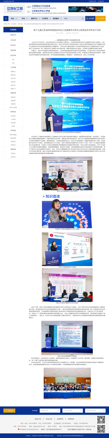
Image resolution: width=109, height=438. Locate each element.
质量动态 (13, 97)
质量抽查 (13, 100)
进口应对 (13, 78)
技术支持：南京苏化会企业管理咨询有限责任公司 (70, 435)
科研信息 (13, 111)
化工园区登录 (101, 1)
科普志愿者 (13, 138)
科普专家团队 (13, 134)
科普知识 (13, 145)
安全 (13, 59)
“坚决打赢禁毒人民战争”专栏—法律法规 (79, 429)
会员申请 (101, 18)
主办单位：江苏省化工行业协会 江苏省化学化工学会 (40, 435)
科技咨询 (13, 116)
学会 (25, 18)
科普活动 (13, 141)
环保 (13, 63)
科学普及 (13, 130)
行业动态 (13, 40)
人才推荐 (13, 119)
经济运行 (13, 45)
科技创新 (13, 50)
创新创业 (13, 149)
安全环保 (13, 55)
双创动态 (13, 157)
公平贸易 (13, 67)
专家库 (13, 126)
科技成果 (13, 122)
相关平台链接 (13, 107)
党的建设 (57, 18)
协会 (14, 18)
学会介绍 (49, 419)
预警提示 (13, 71)
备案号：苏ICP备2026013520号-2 (51, 429)
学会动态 (20, 24)
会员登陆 (91, 18)
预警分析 (13, 75)
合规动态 (13, 81)
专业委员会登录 (92, 1)
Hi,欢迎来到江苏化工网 (8, 1)
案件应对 (13, 85)
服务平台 (35, 18)
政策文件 (13, 35)
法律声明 (60, 419)
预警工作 (13, 88)
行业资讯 (46, 18)
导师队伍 (13, 153)
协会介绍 (38, 419)
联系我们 (71, 419)
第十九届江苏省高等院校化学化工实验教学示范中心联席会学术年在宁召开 (44, 24)
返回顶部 (9, 410)
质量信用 (13, 93)
